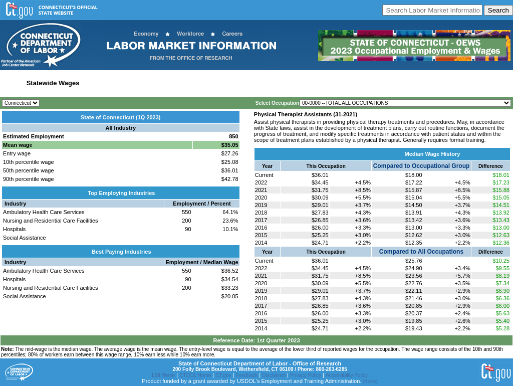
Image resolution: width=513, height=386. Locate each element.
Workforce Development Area (247, 83)
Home (12, 83)
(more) (370, 381)
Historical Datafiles (323, 83)
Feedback (246, 375)
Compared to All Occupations (421, 251)
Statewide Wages (53, 83)
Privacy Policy (305, 375)
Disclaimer (274, 375)
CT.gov (223, 375)
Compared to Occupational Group (421, 165)
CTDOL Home (195, 375)
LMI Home (163, 375)
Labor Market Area (171, 83)
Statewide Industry (112, 83)
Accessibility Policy (347, 375)
